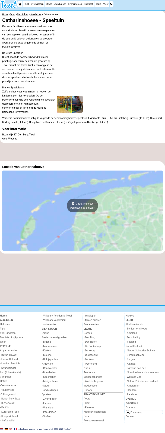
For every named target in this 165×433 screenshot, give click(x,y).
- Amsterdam (133, 385)
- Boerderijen (49, 372)
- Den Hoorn (90, 341)
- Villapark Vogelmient (54, 320)
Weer (106, 4)
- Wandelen (48, 407)
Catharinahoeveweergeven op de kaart (82, 205)
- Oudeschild (91, 355)
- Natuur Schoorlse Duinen (140, 350)
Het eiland (5, 324)
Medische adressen (95, 411)
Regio (98, 4)
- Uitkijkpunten (50, 359)
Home (3, 315)
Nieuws (130, 315)
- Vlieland (131, 341)
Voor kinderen (8, 333)
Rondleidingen (50, 390)
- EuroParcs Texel (9, 411)
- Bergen (130, 359)
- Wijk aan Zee (133, 376)
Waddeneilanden (93, 376)
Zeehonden (90, 372)
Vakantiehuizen (8, 385)
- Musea (46, 341)
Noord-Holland (134, 346)
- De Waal (89, 359)
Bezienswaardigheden (54, 337)
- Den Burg (89, 337)
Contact (130, 416)
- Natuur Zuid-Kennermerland (142, 381)
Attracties (47, 363)
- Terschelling (133, 337)
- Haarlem (131, 390)
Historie (88, 390)
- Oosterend (90, 363)
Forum (87, 416)
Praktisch (88, 4)
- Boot (87, 403)
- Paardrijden (49, 412)
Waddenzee (90, 385)
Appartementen (8, 350)
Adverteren (132, 403)
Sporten (46, 394)
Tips (2, 328)
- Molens (47, 355)
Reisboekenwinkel (94, 420)
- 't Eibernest (7, 389)
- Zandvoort (132, 394)
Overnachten (37, 4)
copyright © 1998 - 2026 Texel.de (57, 429)
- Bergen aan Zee (135, 355)
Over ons (130, 407)
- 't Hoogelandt (8, 394)
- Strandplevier (8, 368)
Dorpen (88, 333)
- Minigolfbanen (50, 381)
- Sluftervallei (7, 420)
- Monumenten (50, 346)
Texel (26, 4)
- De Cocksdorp (92, 346)
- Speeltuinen (49, 376)
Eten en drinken (92, 320)
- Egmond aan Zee (136, 368)
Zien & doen (60, 4)
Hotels (3, 381)
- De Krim (5, 407)
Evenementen (75, 4)
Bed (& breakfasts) (10, 372)
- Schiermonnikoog (136, 328)
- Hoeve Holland (9, 359)
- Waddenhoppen (93, 381)
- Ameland (131, 333)
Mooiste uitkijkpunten (12, 337)
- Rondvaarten (50, 368)
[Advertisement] (82, 152)
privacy (40, 429)
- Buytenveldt (7, 403)
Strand (49, 4)
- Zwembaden (49, 398)
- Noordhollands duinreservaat (142, 372)
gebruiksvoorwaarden (26, 429)
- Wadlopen (90, 315)
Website (12, 138)
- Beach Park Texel (10, 398)
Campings (5, 376)
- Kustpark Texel (9, 416)
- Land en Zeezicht (10, 363)
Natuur (46, 385)
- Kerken (46, 350)
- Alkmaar (131, 363)
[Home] (19, 4)
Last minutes (49, 324)
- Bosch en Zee (8, 354)
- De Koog (89, 350)
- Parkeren (89, 407)
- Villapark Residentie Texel (57, 315)
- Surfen (46, 416)
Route (87, 398)
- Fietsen (46, 403)
